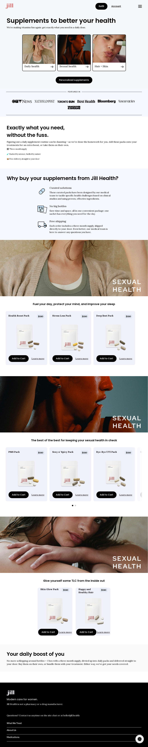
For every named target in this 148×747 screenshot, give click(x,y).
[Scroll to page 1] (72, 505)
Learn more (37, 358)
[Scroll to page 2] (75, 505)
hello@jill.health (71, 715)
